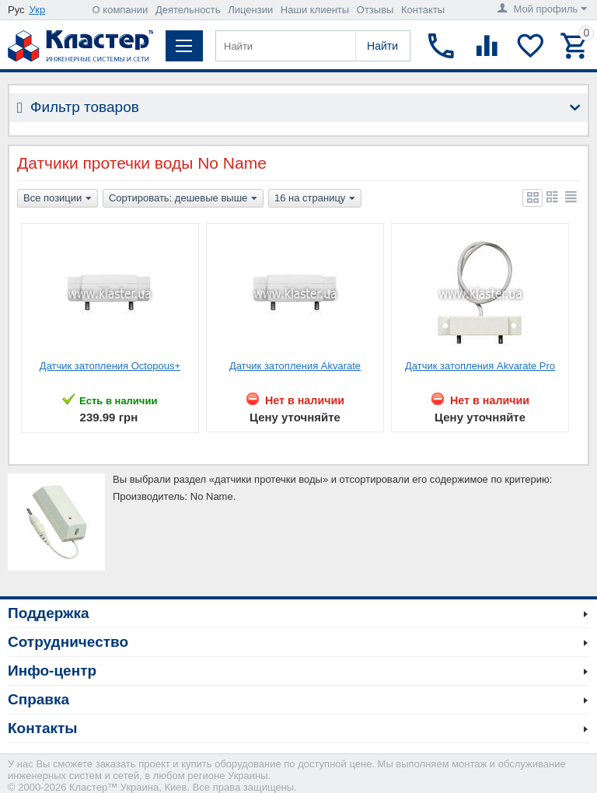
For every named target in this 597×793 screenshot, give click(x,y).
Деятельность (188, 10)
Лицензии (250, 10)
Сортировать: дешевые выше (183, 199)
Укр (38, 10)
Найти (382, 46)
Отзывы (375, 10)
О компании (120, 10)
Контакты (423, 10)
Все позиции (57, 199)
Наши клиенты (315, 10)
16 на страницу (314, 199)
